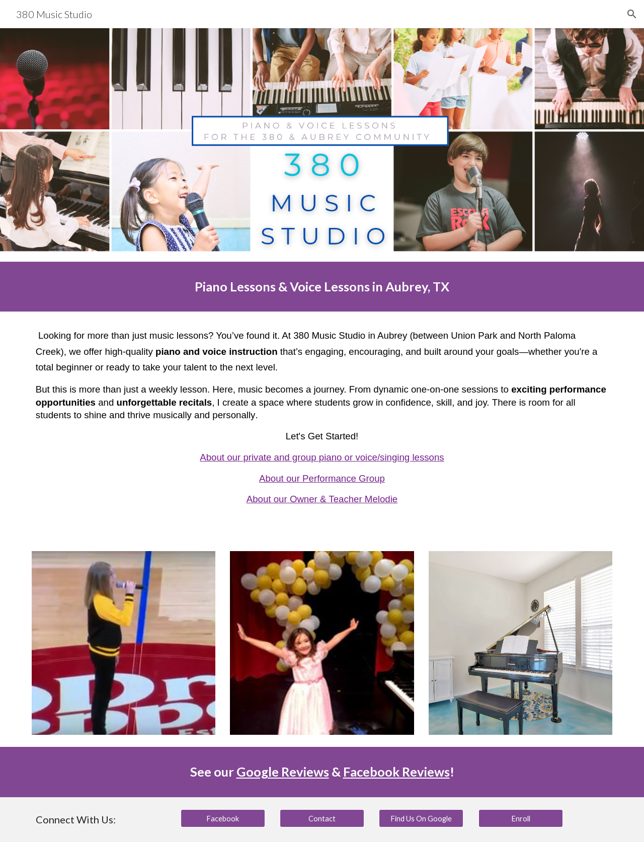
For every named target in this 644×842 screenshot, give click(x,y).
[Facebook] (223, 818)
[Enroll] (520, 818)
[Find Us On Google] (421, 818)
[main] (322, 286)
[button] (632, 14)
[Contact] (322, 818)
